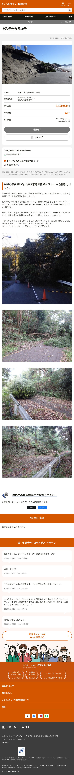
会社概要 (5, 765)
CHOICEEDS (21, 739)
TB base (5, 742)
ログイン (31, 22)
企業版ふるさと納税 (50, 736)
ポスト (32, 508)
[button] (69, 4)
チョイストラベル (8, 739)
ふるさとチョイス (8, 736)
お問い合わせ (26, 767)
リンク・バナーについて (29, 765)
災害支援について (50, 17)
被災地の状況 (29, 17)
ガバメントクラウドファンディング (29, 736)
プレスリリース (15, 765)
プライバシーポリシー (46, 765)
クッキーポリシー (60, 765)
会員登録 (68, 22)
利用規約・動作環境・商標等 (11, 767)
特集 (70, 17)
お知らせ (36, 767)
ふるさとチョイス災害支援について (15, 700)
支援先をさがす (7, 17)
